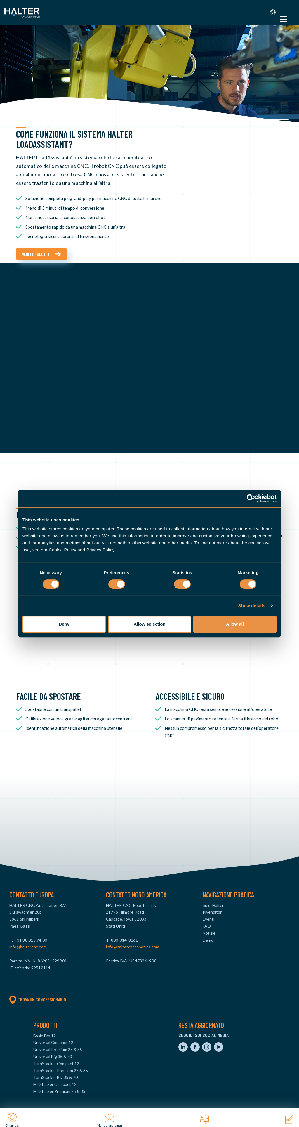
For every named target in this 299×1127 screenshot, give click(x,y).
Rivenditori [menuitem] (212, 911)
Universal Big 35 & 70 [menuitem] (52, 1056)
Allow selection (149, 623)
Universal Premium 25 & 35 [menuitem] (57, 1049)
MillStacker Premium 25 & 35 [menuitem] (59, 1091)
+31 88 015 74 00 (30, 939)
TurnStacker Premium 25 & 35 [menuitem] (60, 1070)
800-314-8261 (124, 939)
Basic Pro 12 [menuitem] (44, 1035)
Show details (251, 605)
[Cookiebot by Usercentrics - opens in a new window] (251, 498)
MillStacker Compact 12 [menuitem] (55, 1084)
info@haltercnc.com (28, 946)
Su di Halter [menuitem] (213, 905)
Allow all (235, 623)
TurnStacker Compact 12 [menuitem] (56, 1063)
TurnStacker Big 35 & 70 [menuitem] (55, 1077)
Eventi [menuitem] (208, 918)
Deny (64, 623)
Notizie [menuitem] (209, 932)
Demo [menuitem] (208, 939)
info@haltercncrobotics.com (132, 946)
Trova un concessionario (37, 999)
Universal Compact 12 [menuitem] (53, 1042)
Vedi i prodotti (35, 254)
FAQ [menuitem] (207, 925)
